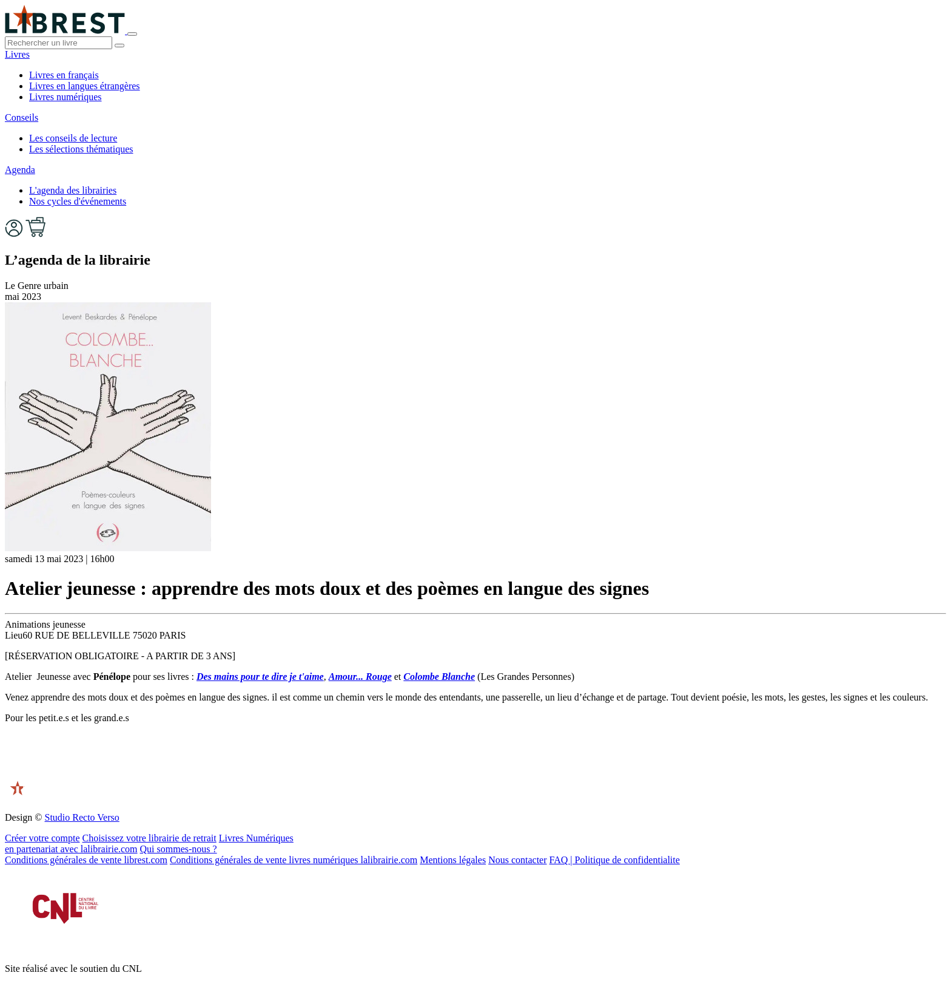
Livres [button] (17, 54)
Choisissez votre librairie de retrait (149, 838)
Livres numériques (65, 97)
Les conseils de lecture (73, 138)
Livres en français (64, 75)
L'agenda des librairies (72, 190)
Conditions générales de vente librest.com (86, 860)
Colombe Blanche (439, 676)
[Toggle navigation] (132, 34)
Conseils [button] (21, 117)
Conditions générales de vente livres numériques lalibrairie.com (293, 860)
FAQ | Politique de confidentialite (614, 860)
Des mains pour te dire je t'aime (260, 676)
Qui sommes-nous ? (178, 849)
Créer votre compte (42, 838)
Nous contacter (517, 860)
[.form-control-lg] (58, 42)
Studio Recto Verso (81, 817)
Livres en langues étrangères (84, 86)
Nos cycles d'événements (77, 201)
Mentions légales (453, 860)
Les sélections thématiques (81, 149)
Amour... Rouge (360, 676)
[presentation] (97, 757)
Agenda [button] (20, 170)
